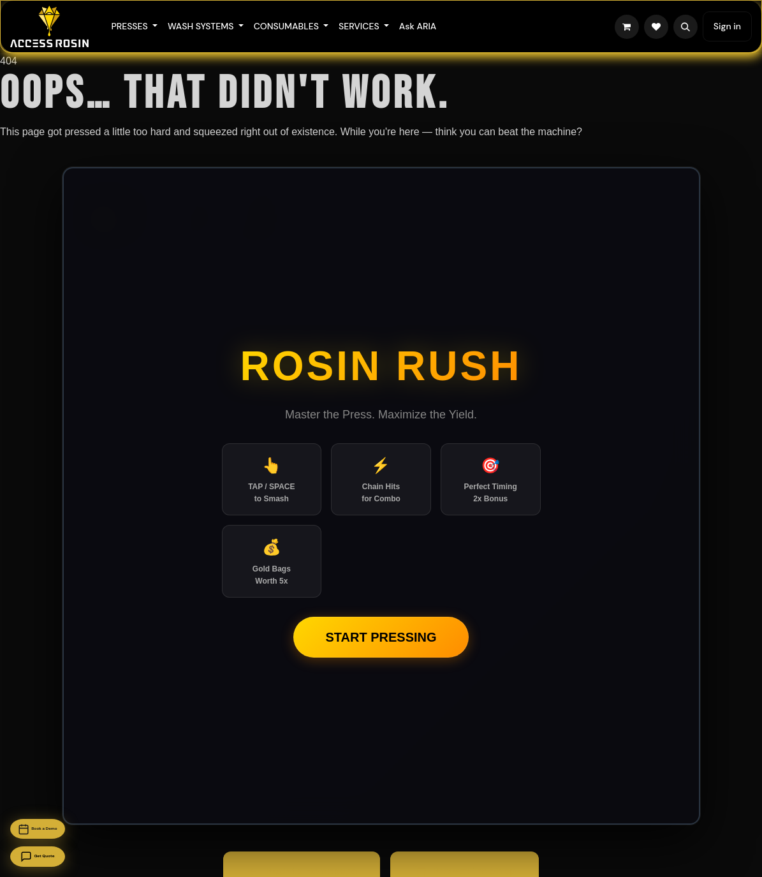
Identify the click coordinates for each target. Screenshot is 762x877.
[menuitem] (134, 26)
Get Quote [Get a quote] (66, 849)
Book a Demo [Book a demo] (66, 806)
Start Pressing (380, 637)
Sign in (727, 26)
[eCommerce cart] (627, 27)
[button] (685, 27)
